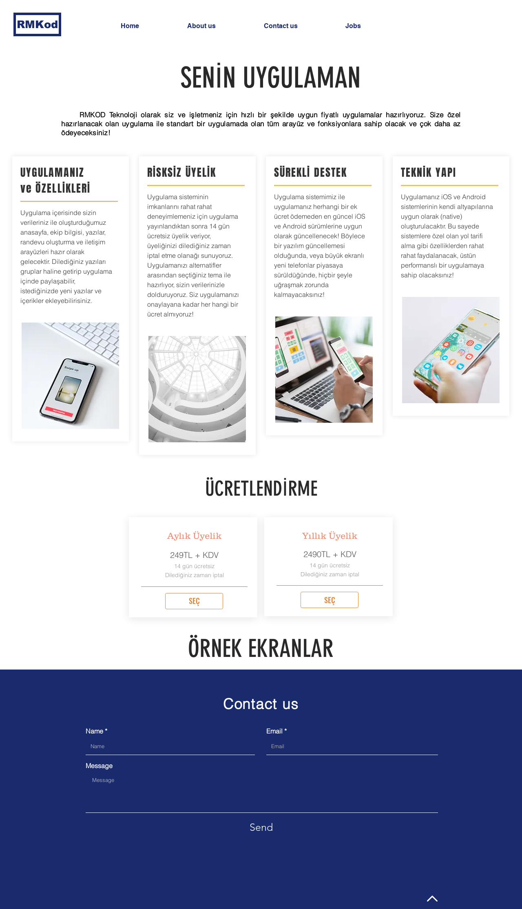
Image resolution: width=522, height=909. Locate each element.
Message (99, 765)
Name (94, 731)
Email (274, 731)
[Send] (261, 827)
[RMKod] (37, 24)
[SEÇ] (194, 601)
